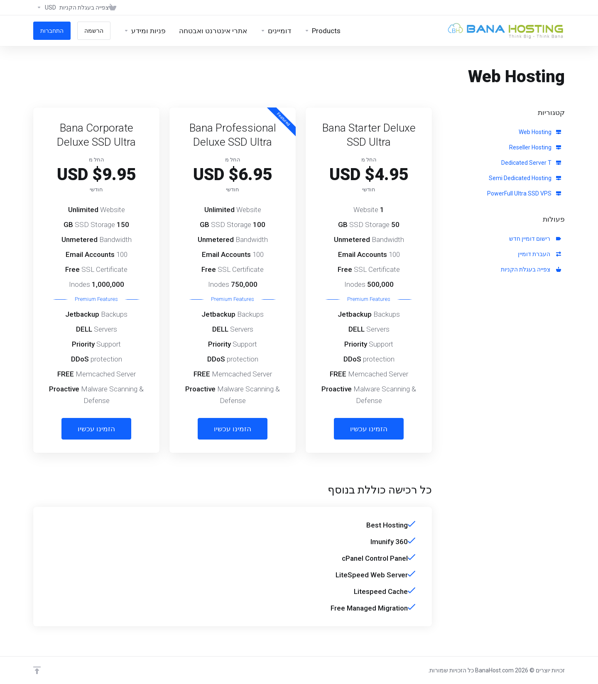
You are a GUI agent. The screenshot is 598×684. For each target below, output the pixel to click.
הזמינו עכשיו (368, 429)
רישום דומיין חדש (535, 238)
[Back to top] (37, 670)
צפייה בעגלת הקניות (531, 269)
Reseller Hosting (535, 147)
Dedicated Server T (531, 162)
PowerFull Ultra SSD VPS (524, 193)
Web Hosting (540, 132)
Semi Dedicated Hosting (525, 178)
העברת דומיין (539, 254)
